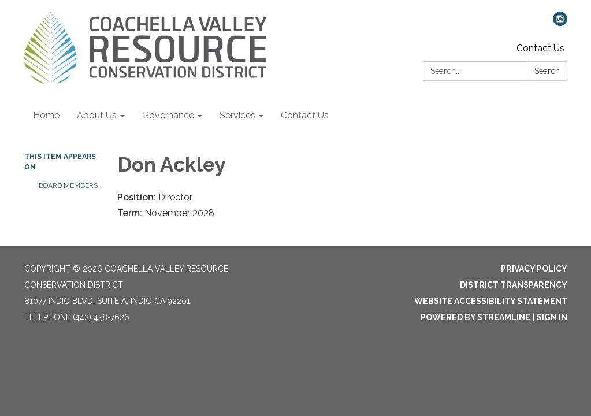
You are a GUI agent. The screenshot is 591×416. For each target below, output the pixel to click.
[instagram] (560, 22)
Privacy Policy (534, 268)
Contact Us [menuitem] (305, 115)
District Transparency (513, 284)
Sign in (552, 317)
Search (547, 71)
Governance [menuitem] (168, 115)
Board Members (68, 185)
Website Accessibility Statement (490, 301)
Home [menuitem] (46, 115)
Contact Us (540, 48)
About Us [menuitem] (97, 115)
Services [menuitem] (237, 115)
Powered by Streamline (475, 317)
